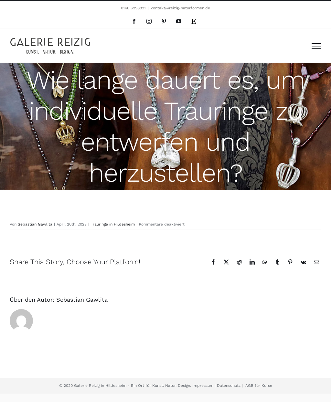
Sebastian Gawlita (35, 224)
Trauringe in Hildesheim (113, 224)
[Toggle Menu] (316, 46)
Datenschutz (228, 385)
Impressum (203, 385)
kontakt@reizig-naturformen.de (180, 8)
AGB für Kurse (258, 385)
